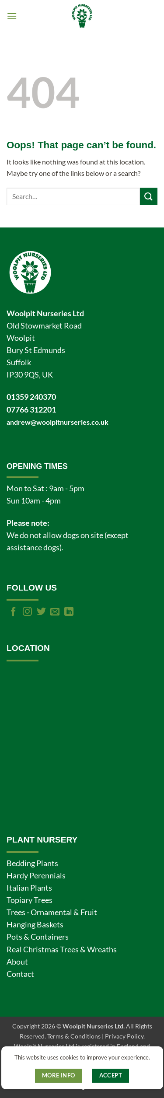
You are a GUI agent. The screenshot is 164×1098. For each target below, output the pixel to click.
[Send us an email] (54, 612)
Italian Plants (29, 887)
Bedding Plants (32, 863)
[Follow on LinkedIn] (68, 612)
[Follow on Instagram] (27, 612)
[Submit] (148, 196)
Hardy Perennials (36, 875)
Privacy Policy (124, 1036)
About (17, 961)
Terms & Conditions (74, 1036)
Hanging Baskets (35, 924)
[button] (12, 16)
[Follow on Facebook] (13, 612)
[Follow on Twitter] (41, 612)
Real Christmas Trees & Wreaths (62, 949)
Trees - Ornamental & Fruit (52, 912)
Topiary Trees (29, 900)
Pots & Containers (38, 936)
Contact (20, 974)
